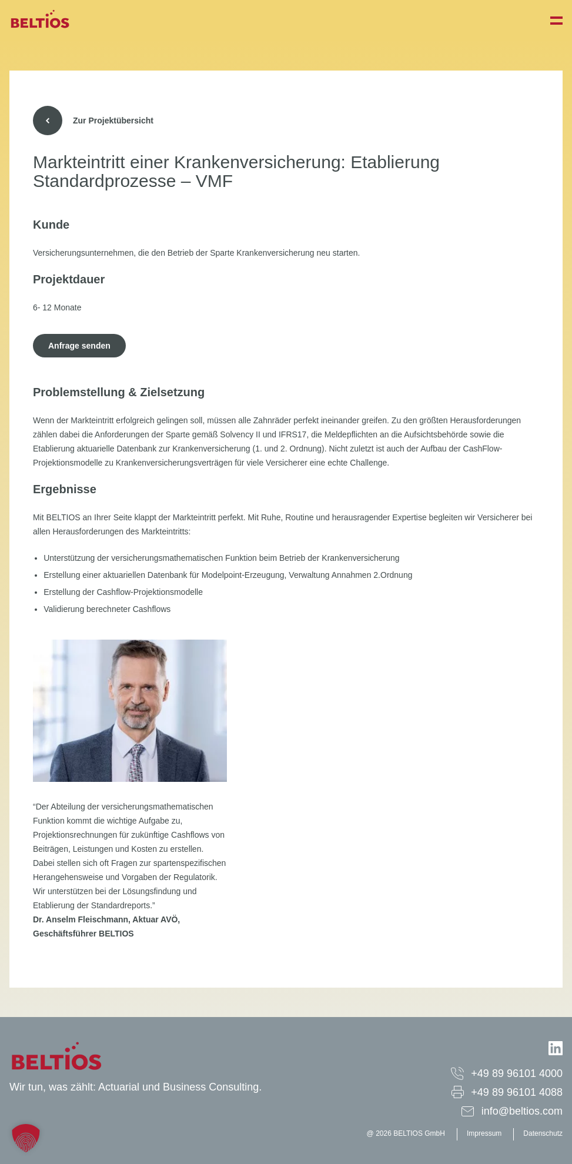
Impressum (484, 1133)
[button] (26, 1138)
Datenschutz (543, 1133)
